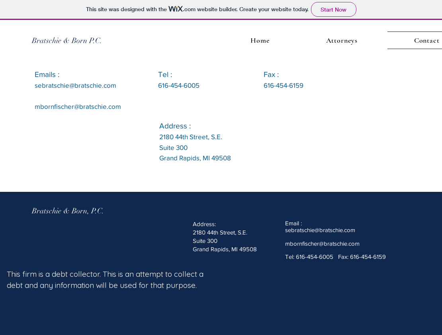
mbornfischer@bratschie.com (322, 243)
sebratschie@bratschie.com (75, 85)
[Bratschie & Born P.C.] (67, 40)
